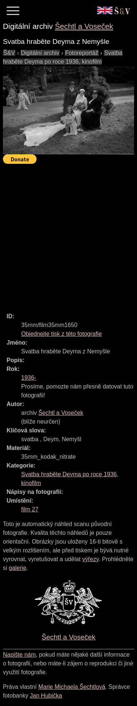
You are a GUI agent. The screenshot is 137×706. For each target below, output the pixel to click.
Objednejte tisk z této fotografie (61, 334)
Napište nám (19, 654)
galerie (17, 568)
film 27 (29, 509)
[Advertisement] (68, 235)
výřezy (90, 559)
